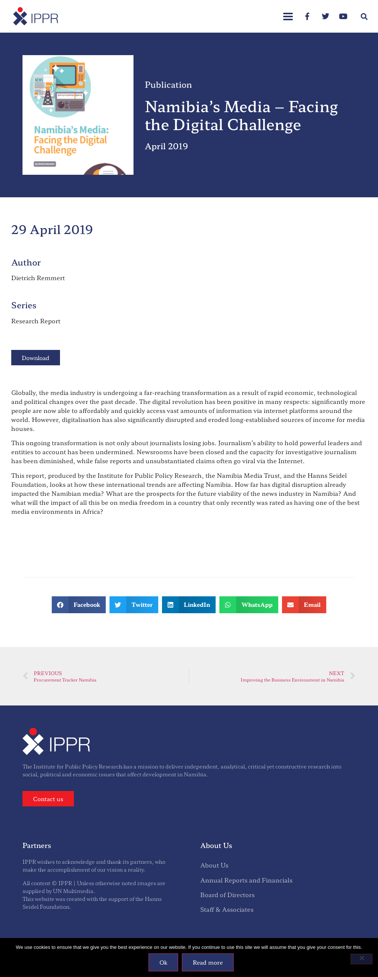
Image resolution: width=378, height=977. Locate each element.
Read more (208, 962)
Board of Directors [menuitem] (227, 894)
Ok (163, 962)
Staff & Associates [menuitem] (227, 909)
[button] (364, 16)
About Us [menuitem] (214, 864)
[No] (361, 959)
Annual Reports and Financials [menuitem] (246, 879)
